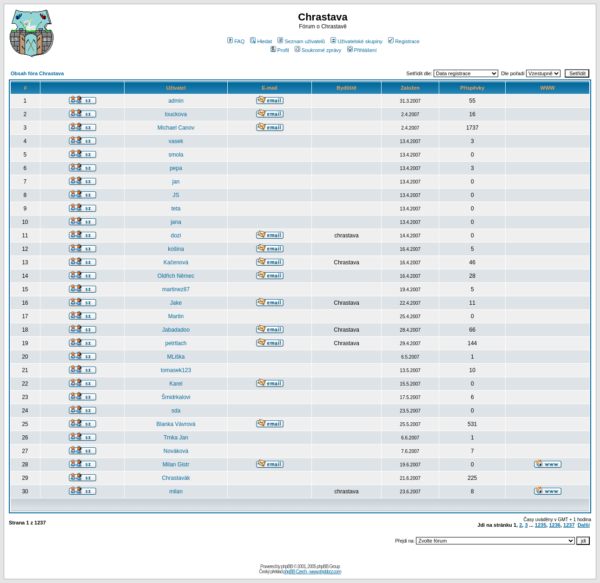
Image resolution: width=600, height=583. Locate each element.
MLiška (176, 357)
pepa (176, 168)
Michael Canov (176, 127)
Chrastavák (176, 478)
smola (176, 154)
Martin (176, 316)
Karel (176, 383)
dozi (176, 235)
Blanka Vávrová (175, 424)
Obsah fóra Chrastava (37, 73)
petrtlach (175, 343)
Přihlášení (362, 50)
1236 (554, 525)
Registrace (404, 41)
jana (176, 222)
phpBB (287, 566)
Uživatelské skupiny (356, 41)
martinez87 (176, 289)
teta (176, 208)
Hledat (261, 41)
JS (176, 195)
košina (176, 249)
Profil (279, 50)
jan (176, 181)
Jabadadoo (176, 330)
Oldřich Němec (176, 276)
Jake (176, 303)
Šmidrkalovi (176, 397)
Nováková (176, 451)
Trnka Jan (176, 437)
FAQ (235, 41)
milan (176, 491)
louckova (176, 114)
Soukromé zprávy (318, 50)
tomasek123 (176, 370)
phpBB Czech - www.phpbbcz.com (312, 571)
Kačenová (176, 262)
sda (175, 410)
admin (176, 101)
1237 (568, 525)
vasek (176, 141)
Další (584, 525)
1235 (540, 525)
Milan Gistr (176, 464)
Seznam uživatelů (301, 41)
